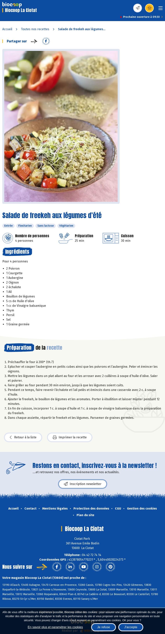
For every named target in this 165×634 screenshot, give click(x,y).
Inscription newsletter (82, 484)
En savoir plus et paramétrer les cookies (55, 627)
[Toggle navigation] (160, 9)
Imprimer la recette (70, 437)
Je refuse (103, 627)
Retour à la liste (23, 437)
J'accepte (130, 627)
